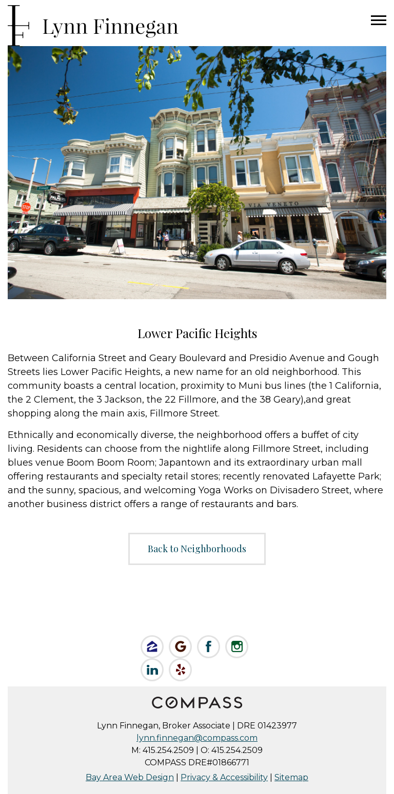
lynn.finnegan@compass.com (197, 738)
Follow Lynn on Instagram (236, 646)
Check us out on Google (180, 646)
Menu (378, 20)
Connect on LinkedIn (152, 669)
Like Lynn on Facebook (208, 646)
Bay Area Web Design (130, 777)
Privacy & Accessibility (224, 777)
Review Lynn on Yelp (180, 669)
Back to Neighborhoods (197, 548)
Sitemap (291, 777)
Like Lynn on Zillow (152, 646)
